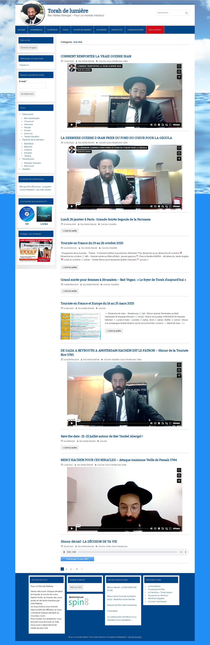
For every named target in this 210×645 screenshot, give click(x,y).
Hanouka (28, 124)
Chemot (28, 150)
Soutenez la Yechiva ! (158, 595)
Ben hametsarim (32, 118)
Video (125, 61)
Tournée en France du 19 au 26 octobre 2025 (92, 243)
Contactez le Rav (136, 29)
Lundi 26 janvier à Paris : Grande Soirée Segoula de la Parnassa (106, 219)
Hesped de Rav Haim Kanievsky (122, 605)
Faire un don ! (155, 29)
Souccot (28, 133)
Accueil (21, 29)
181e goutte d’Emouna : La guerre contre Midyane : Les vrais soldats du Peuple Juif (35, 188)
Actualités (101, 29)
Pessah (27, 127)
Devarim (28, 153)
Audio (108, 546)
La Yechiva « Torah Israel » (160, 592)
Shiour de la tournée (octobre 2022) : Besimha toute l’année (121, 598)
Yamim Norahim (31, 136)
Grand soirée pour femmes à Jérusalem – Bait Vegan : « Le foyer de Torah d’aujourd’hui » (123, 280)
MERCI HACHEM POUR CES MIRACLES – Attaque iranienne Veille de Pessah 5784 (119, 460)
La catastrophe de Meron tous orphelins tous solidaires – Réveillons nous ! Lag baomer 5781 (121, 619)
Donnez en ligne (28, 47)
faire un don (76, 587)
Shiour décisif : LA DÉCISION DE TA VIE (89, 541)
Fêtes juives (27, 114)
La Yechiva (52, 29)
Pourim (27, 130)
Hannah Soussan (135, 637)
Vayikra (27, 156)
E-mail (23, 81)
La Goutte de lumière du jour (32, 179)
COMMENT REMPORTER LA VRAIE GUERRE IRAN (96, 56)
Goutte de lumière (82, 29)
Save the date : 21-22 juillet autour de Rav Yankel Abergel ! (102, 436)
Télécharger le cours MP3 (77, 559)
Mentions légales (156, 598)
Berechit (28, 147)
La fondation (36, 29)
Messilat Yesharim (32, 163)
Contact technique (157, 601)
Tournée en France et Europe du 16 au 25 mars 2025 (97, 303)
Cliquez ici (24, 65)
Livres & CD (117, 29)
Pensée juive (28, 159)
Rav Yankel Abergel (86, 61)
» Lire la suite (70, 231)
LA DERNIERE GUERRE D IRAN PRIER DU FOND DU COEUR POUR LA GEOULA (116, 138)
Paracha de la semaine (33, 139)
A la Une (102, 61)
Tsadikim (26, 169)
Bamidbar (28, 143)
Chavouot (29, 121)
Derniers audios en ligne (118, 580)
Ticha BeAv (112, 611)
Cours (65, 29)
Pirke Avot (29, 166)
